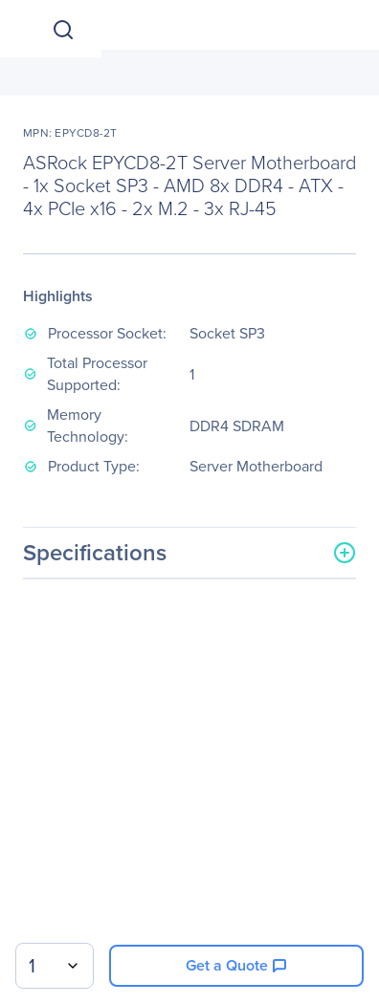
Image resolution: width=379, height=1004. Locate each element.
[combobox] (54, 966)
